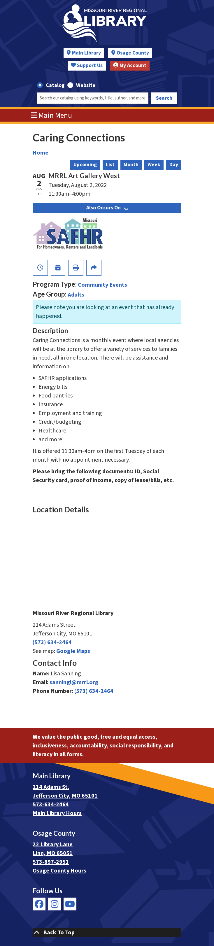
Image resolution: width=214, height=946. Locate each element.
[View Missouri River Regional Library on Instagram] (54, 904)
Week (154, 164)
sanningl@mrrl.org (74, 682)
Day (173, 164)
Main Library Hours (57, 813)
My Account (129, 65)
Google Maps (73, 651)
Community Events (102, 285)
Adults (76, 295)
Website (85, 85)
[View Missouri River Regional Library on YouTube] (70, 904)
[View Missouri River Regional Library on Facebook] (39, 904)
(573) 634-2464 (52, 642)
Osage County (133, 53)
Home (40, 153)
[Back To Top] (107, 932)
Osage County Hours (59, 871)
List (110, 164)
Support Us (87, 65)
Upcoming (85, 164)
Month (131, 164)
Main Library (86, 53)
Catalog (55, 85)
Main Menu (51, 115)
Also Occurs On (107, 207)
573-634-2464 (51, 804)
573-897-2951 (51, 862)
